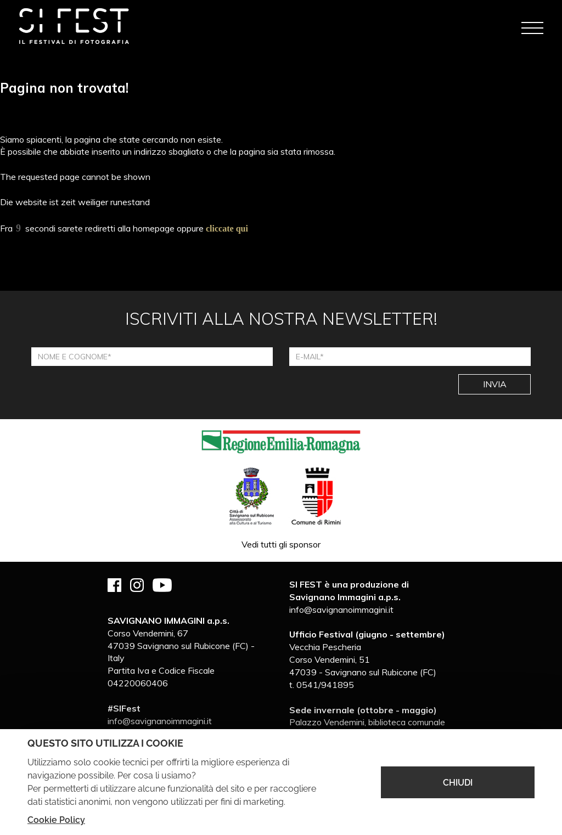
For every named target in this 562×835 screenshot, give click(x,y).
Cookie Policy (56, 820)
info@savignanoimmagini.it (160, 720)
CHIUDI (458, 782)
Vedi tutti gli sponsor (281, 544)
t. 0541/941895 (321, 684)
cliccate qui (227, 228)
